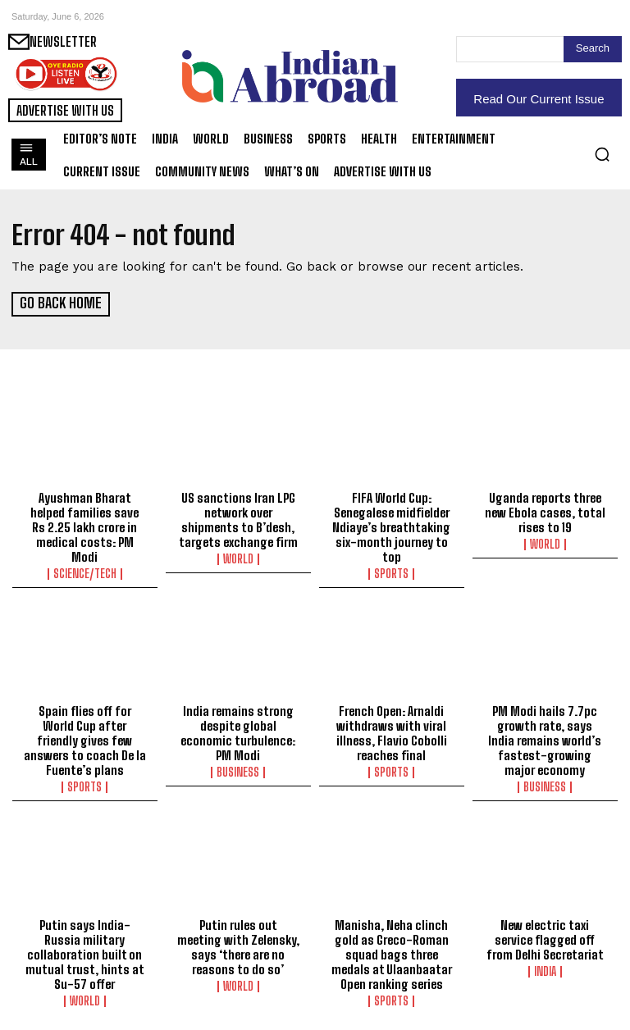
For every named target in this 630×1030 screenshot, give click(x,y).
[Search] (593, 49)
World (238, 557)
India (545, 970)
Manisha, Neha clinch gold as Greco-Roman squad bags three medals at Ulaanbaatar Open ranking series (391, 953)
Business (238, 771)
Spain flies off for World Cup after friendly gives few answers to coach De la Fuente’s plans (85, 740)
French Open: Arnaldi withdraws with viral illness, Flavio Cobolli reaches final (391, 732)
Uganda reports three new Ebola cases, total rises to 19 (545, 511)
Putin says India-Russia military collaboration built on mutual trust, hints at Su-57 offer (84, 953)
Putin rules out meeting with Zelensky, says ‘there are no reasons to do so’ (238, 945)
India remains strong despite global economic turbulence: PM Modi (237, 732)
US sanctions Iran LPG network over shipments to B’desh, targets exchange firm (238, 518)
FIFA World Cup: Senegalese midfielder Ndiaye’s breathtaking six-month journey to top (391, 526)
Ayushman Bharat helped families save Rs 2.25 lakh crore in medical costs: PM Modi (84, 526)
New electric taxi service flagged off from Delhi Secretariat (545, 938)
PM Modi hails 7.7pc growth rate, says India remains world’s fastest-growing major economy (544, 740)
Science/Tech (84, 572)
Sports (391, 572)
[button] (602, 154)
